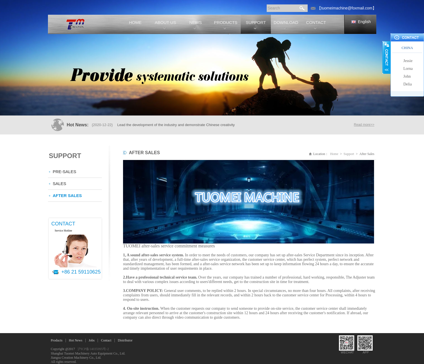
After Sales (67, 195)
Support (349, 154)
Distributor (125, 340)
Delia (407, 84)
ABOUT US (165, 22)
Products (56, 340)
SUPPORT (256, 22)
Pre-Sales (64, 171)
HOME (135, 22)
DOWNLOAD (286, 22)
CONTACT (316, 22)
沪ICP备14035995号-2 (93, 349)
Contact (106, 340)
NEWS (195, 22)
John (407, 76)
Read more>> (364, 125)
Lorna (408, 69)
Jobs (92, 340)
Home (334, 154)
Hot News (75, 340)
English (364, 21)
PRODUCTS (225, 22)
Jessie (408, 61)
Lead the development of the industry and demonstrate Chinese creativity (176, 125)
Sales (59, 183)
